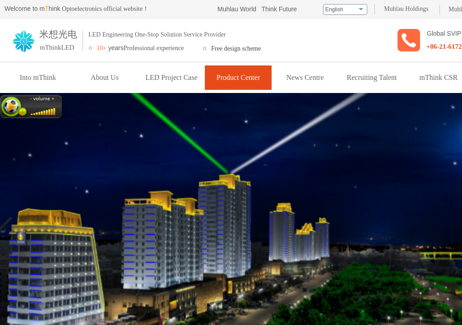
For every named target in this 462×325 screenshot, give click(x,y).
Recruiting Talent (372, 77)
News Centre (304, 77)
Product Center (238, 77)
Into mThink (38, 77)
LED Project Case (171, 77)
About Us (105, 77)
